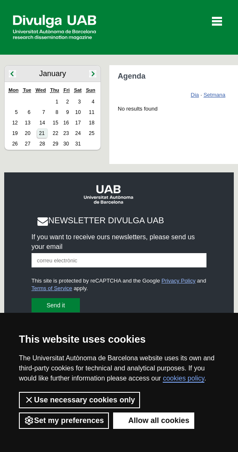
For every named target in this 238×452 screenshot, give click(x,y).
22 (55, 133)
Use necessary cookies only (79, 400)
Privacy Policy (178, 281)
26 (15, 144)
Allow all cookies (153, 420)
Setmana (214, 95)
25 (91, 133)
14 (42, 123)
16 (66, 123)
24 (78, 133)
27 (27, 144)
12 (15, 123)
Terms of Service (52, 288)
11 (91, 112)
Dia (195, 95)
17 (78, 123)
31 (78, 144)
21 (42, 133)
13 (27, 123)
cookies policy (183, 378)
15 (55, 123)
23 (66, 133)
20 (27, 133)
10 (78, 112)
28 (42, 144)
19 (15, 133)
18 (91, 123)
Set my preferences (64, 420)
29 (55, 144)
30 (66, 144)
